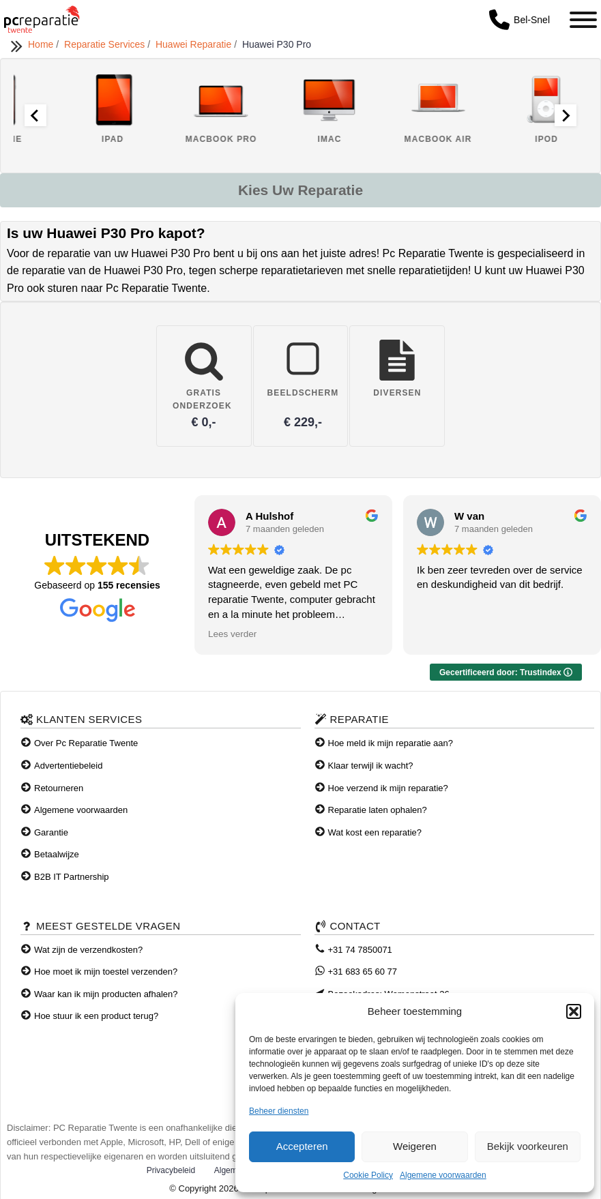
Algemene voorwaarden (443, 1175)
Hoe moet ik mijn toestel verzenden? (105, 971)
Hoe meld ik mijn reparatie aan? (391, 743)
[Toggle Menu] (583, 20)
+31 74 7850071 (360, 950)
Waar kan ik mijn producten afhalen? (106, 994)
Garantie (51, 832)
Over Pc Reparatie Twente (86, 743)
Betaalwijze (56, 854)
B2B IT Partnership (71, 877)
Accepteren (302, 1146)
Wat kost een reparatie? (375, 832)
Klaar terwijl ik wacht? (370, 765)
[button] (574, 1011)
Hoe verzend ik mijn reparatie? (388, 788)
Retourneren (58, 788)
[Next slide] (565, 115)
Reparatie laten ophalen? (377, 810)
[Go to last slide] (35, 115)
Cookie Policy (368, 1175)
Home (42, 44)
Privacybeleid (171, 1170)
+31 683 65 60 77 (363, 971)
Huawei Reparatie (195, 44)
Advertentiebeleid (68, 765)
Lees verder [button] (232, 634)
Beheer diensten (278, 1111)
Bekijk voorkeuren (527, 1146)
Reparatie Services (105, 44)
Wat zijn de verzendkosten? (88, 950)
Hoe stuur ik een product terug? (96, 1016)
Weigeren (415, 1146)
